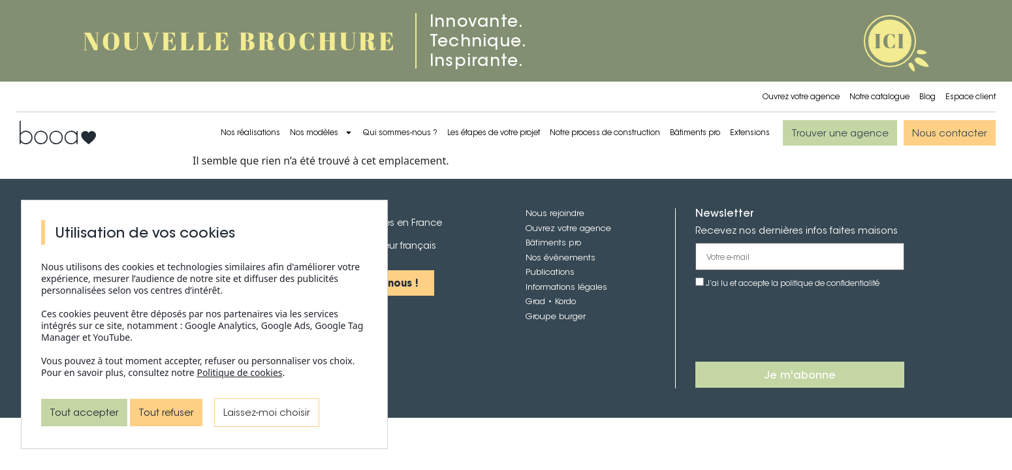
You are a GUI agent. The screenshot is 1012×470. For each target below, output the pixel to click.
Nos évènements (560, 257)
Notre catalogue (879, 96)
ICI (890, 40)
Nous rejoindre (555, 213)
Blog (927, 96)
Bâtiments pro (695, 132)
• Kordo (560, 301)
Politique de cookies (239, 372)
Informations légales (566, 286)
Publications (550, 271)
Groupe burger (556, 316)
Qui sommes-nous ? (399, 132)
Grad (535, 301)
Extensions (750, 132)
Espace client (970, 96)
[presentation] (794, 325)
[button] (840, 133)
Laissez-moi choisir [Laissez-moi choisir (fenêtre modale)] (266, 412)
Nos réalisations (250, 132)
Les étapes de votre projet (493, 132)
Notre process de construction (605, 132)
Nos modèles (321, 132)
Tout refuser (166, 412)
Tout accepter (84, 412)
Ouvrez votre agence (801, 96)
